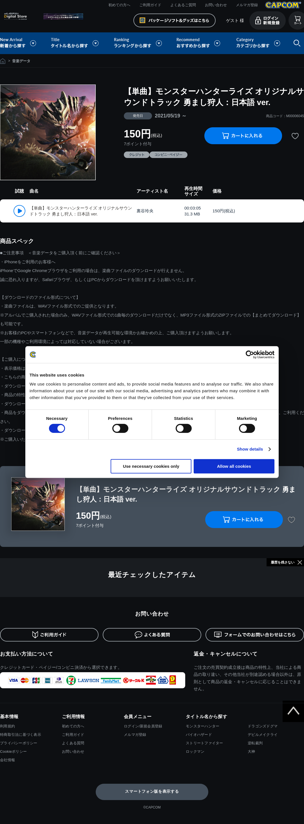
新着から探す (22, 43)
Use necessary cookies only (151, 466)
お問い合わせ (216, 5)
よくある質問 (73, 743)
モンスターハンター (202, 726)
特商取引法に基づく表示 (20, 734)
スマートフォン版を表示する (152, 791)
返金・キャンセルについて (226, 654)
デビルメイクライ (263, 734)
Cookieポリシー (13, 751)
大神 (251, 751)
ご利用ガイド (150, 5)
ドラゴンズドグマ (263, 726)
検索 (296, 43)
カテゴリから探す (258, 43)
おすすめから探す (199, 43)
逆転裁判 (255, 743)
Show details (250, 449)
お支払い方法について (26, 654)
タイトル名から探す (75, 43)
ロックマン (195, 751)
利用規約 (7, 726)
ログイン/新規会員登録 (143, 726)
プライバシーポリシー (18, 743)
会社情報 (7, 760)
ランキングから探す (138, 43)
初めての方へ (119, 5)
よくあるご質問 (183, 5)
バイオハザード (199, 734)
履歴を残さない (282, 562)
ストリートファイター (204, 743)
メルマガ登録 (247, 5)
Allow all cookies (234, 466)
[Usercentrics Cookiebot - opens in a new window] (249, 354)
